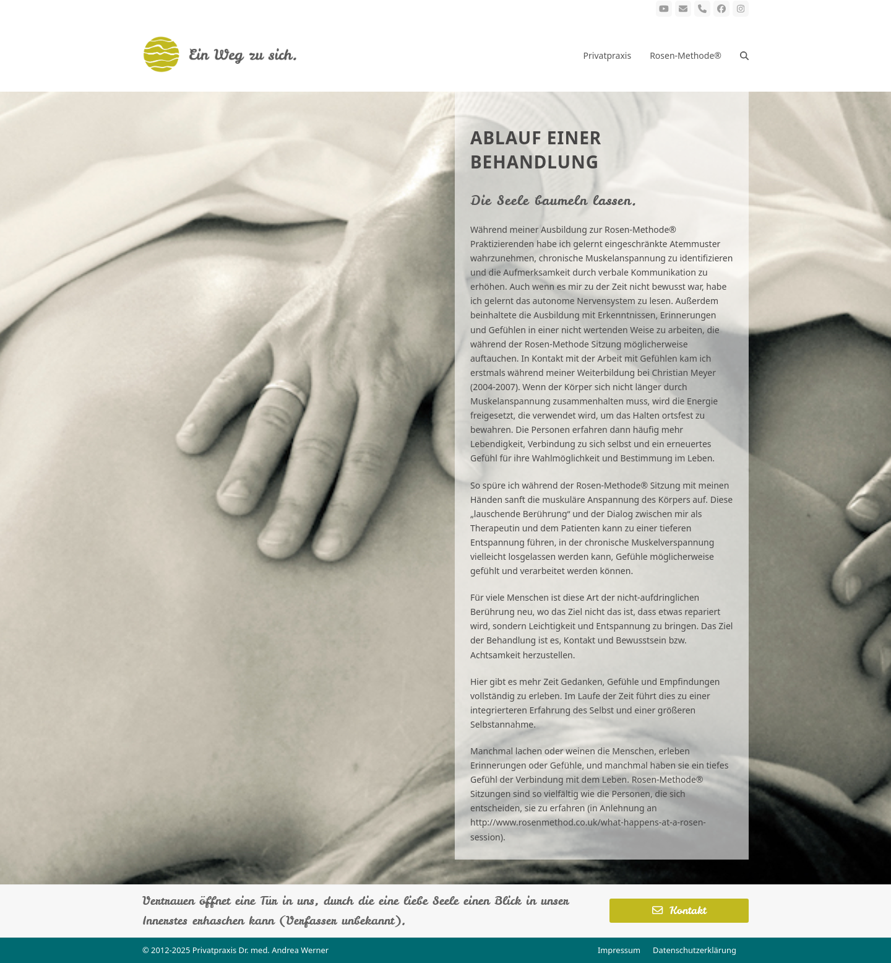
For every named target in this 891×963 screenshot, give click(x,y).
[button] (744, 54)
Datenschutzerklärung (694, 950)
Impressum (619, 950)
